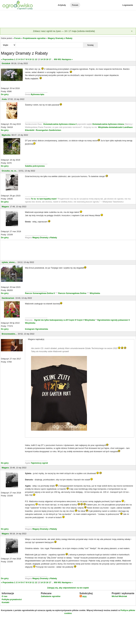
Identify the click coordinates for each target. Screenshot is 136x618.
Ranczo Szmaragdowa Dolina (72, 293)
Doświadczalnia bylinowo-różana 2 (60, 124)
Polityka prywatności (12, 599)
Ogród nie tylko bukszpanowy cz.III (51, 320)
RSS (83, 596)
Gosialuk (6, 63)
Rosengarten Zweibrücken (48, 130)
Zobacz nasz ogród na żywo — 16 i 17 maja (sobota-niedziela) (64, 31)
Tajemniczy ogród (39, 463)
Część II (72, 320)
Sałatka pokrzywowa (35, 166)
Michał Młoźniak (119, 596)
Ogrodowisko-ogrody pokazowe (112, 320)
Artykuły (62, 5)
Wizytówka (95, 293)
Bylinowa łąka (37, 94)
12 (36, 59)
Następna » (67, 59)
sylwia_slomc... (9, 262)
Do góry (5, 94)
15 (44, 59)
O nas (4, 596)
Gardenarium (8, 298)
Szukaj (90, 45)
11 (33, 59)
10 (30, 59)
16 (47, 59)
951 (59, 59)
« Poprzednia (7, 59)
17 (50, 59)
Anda (4, 99)
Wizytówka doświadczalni (110, 127)
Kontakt (5, 602)
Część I (80, 320)
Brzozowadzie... (9, 334)
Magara (5, 206)
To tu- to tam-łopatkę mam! (44, 199)
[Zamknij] (132, 31)
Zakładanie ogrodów (50, 596)
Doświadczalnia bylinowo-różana (108, 124)
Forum (75, 5)
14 (42, 59)
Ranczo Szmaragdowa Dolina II (40, 293)
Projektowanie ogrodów (34, 38)
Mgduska (6, 135)
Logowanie (127, 5)
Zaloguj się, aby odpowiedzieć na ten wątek (68, 588)
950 (55, 59)
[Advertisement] (68, 19)
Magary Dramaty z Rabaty (60, 38)
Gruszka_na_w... (9, 171)
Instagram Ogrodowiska (36, 329)
